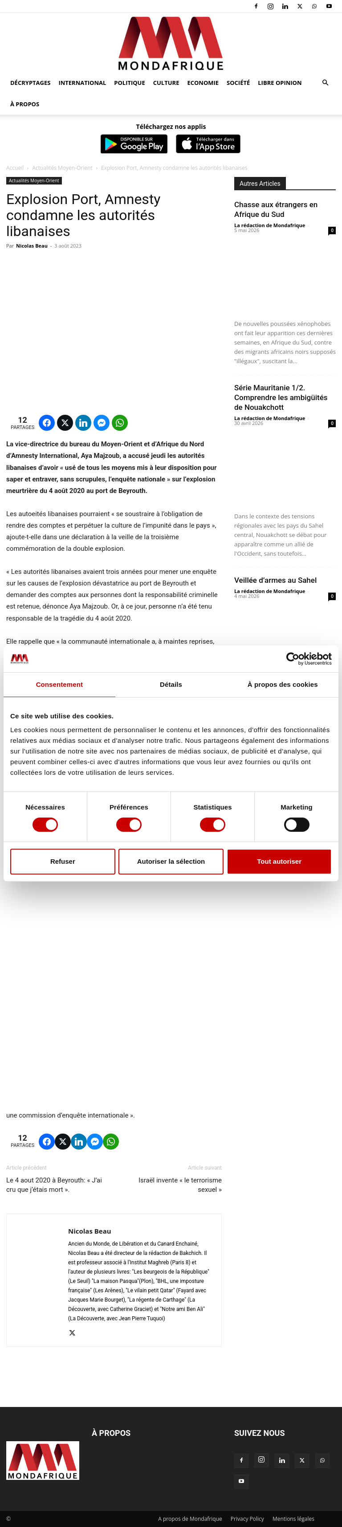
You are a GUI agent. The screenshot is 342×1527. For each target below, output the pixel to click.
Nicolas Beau (32, 245)
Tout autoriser (279, 861)
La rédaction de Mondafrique (269, 225)
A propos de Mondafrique (190, 1519)
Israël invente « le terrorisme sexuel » (180, 1185)
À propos (24, 104)
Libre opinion (279, 83)
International (82, 83)
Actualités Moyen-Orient (63, 168)
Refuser (62, 861)
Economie (203, 83)
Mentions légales (293, 1519)
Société (238, 83)
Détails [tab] (171, 684)
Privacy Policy (247, 1519)
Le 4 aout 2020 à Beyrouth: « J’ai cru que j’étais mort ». (54, 1185)
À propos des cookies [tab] (283, 684)
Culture (166, 83)
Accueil (15, 168)
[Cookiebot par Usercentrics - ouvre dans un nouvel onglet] (293, 658)
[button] (325, 83)
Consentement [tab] (59, 684)
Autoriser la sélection (171, 861)
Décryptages (30, 83)
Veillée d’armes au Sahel (275, 580)
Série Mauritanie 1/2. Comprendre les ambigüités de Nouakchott (281, 397)
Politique (129, 83)
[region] (73, 1050)
